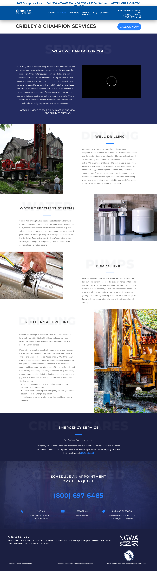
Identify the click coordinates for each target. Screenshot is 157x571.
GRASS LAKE (37, 541)
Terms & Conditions (114, 563)
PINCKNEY (73, 541)
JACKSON (49, 541)
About (51, 13)
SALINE (82, 541)
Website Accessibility (128, 563)
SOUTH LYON (93, 541)
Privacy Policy (142, 563)
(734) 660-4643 (87, 453)
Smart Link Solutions (24, 563)
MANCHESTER (61, 541)
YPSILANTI (18, 544)
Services (62, 13)
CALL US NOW (129, 26)
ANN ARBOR (13, 541)
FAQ (95, 13)
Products (74, 13)
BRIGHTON (25, 541)
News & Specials (86, 14)
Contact (104, 13)
